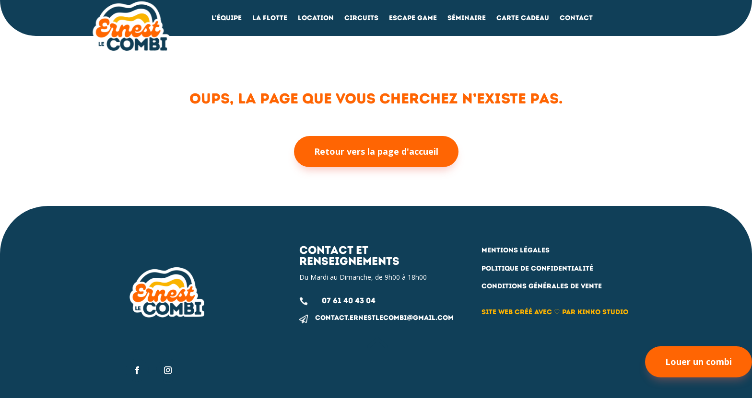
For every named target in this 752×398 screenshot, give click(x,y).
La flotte (269, 18)
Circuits (361, 18)
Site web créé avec (518, 312)
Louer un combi (698, 361)
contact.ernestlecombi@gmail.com (384, 318)
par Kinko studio (594, 312)
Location (316, 18)
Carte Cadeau (522, 18)
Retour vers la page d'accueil (376, 151)
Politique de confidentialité (537, 268)
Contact (576, 18)
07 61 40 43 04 (349, 300)
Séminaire (466, 18)
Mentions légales (516, 250)
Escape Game (413, 18)
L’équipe (227, 18)
